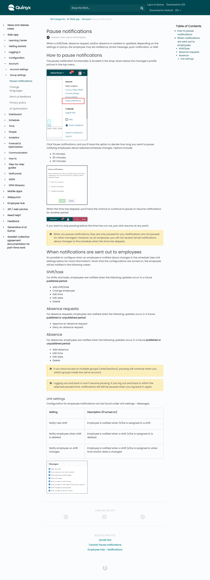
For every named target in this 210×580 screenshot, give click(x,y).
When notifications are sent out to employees (188, 41)
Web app (12, 34)
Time (11, 126)
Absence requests (189, 52)
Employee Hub (16, 203)
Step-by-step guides (16, 166)
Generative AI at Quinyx (17, 229)
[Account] (86, 19)
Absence (184, 55)
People (12, 132)
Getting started (17, 46)
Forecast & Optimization (15, 145)
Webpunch (14, 197)
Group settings (17, 75)
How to (12, 158)
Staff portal (14, 173)
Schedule (13, 120)
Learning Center (17, 40)
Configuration (16, 58)
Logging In (14, 52)
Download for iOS (175, 4)
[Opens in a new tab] (105, 568)
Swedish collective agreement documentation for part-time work (18, 242)
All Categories (57, 19)
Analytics (13, 137)
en (177, 10)
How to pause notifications (185, 32)
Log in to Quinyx (155, 4)
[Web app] (73, 19)
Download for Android (161, 10)
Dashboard (15, 114)
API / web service (17, 209)
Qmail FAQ (105, 540)
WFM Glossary (16, 185)
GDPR (11, 179)
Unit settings (187, 58)
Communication (17, 152)
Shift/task (184, 48)
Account (13, 63)
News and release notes (18, 26)
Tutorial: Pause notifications (105, 545)
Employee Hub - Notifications (105, 549)
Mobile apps (14, 191)
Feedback (13, 221)
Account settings (18, 69)
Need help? (14, 215)
